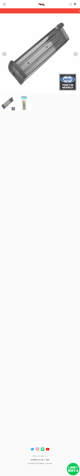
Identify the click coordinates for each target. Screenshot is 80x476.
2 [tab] (41, 97)
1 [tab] (38, 97)
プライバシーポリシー (40, 456)
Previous (4, 54)
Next (75, 54)
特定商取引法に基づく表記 (40, 460)
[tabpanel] (40, 54)
